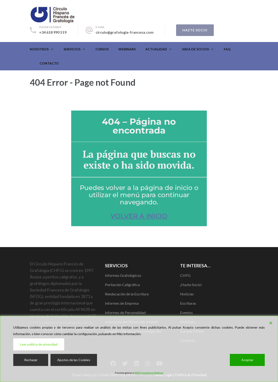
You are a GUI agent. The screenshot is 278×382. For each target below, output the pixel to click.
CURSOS (102, 49)
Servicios (72, 49)
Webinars (127, 49)
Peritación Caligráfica (122, 284)
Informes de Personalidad (125, 312)
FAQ (227, 49)
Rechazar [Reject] (30, 360)
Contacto (49, 63)
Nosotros (39, 49)
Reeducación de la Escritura (127, 294)
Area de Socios (195, 49)
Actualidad (156, 49)
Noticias (187, 294)
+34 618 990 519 (53, 32)
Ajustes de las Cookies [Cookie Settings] (73, 360)
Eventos (186, 312)
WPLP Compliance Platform (148, 372)
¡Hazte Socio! (191, 284)
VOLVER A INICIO (139, 216)
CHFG (185, 275)
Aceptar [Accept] (247, 360)
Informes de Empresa (122, 303)
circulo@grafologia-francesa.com (125, 32)
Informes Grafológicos (123, 275)
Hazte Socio (195, 30)
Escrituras (188, 303)
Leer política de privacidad (38, 344)
